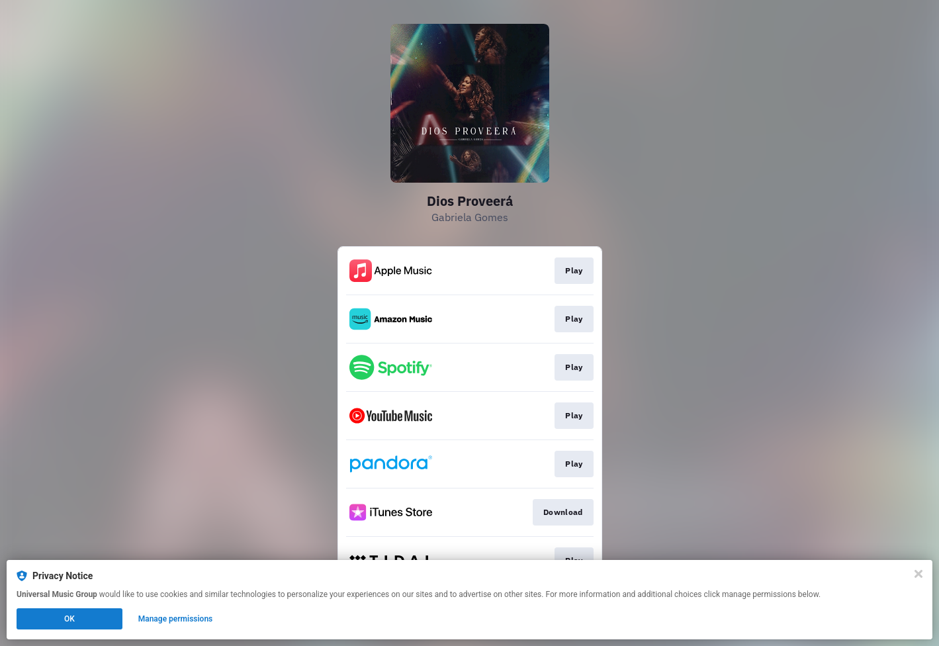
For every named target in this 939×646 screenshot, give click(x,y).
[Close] (918, 573)
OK (69, 618)
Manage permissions (175, 618)
